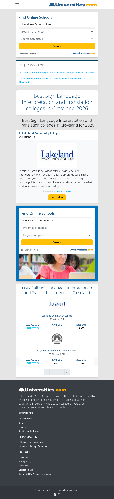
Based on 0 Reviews (63, 191)
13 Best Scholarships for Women (33, 446)
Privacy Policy (25, 461)
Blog (21, 423)
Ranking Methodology (29, 431)
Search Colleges (26, 418)
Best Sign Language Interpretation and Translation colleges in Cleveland (56, 72)
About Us (23, 427)
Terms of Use (25, 465)
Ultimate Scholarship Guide (31, 442)
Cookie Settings (26, 470)
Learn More (57, 197)
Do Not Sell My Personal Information (35, 474)
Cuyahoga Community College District (57, 350)
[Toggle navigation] (17, 4)
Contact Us (23, 457)
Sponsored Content (27, 54)
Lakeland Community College (40, 133)
